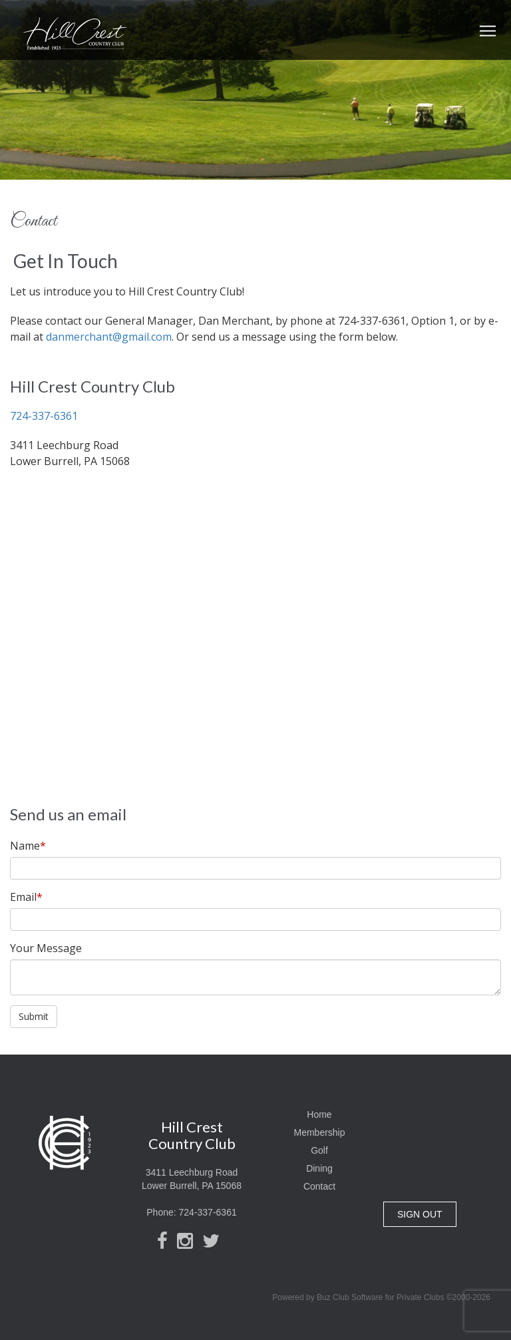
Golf (319, 1150)
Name (28, 845)
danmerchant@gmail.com (109, 336)
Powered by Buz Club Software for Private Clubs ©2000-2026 (381, 1297)
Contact (319, 1186)
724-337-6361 (44, 416)
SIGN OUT (419, 1214)
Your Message (46, 948)
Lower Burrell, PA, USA (447, 1158)
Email (26, 897)
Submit (34, 1016)
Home (319, 1114)
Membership (319, 1132)
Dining (319, 1168)
